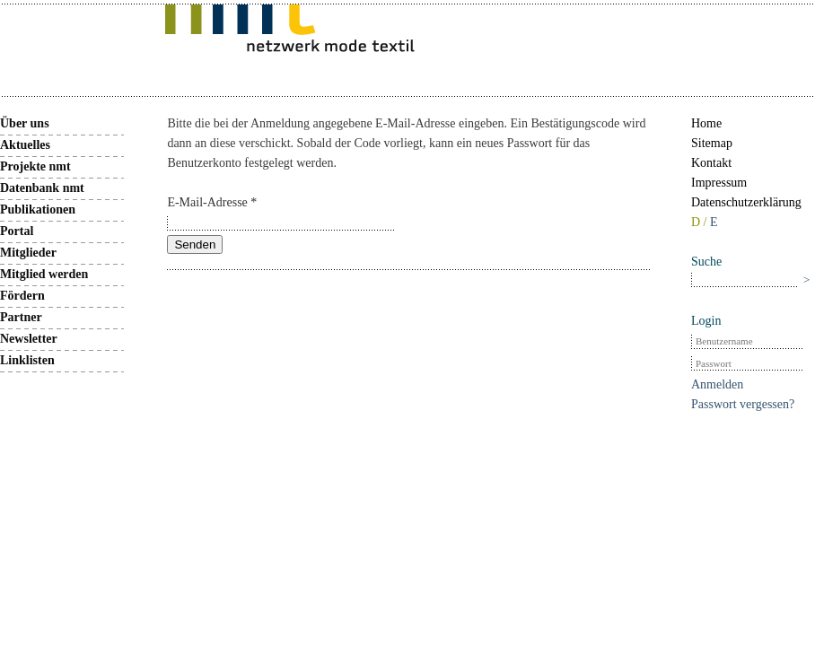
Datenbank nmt (42, 188)
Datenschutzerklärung (746, 202)
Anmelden (717, 384)
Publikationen (37, 209)
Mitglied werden (44, 274)
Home (706, 123)
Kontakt (711, 163)
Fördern (22, 295)
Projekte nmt (35, 166)
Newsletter (28, 338)
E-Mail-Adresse (212, 202)
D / (700, 222)
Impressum (719, 182)
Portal (16, 231)
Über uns (24, 123)
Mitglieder (28, 252)
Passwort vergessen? (742, 404)
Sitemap (711, 143)
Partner (21, 317)
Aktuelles (25, 145)
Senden (194, 244)
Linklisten (27, 360)
